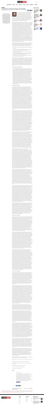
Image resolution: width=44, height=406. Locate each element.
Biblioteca (2, 7)
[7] (12, 365)
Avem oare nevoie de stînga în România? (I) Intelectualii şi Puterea (17, 388)
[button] (37, 2)
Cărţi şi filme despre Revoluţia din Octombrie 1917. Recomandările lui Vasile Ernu (36, 398)
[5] (12, 361)
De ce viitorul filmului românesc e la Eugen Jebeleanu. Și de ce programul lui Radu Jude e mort (36, 10)
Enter (4, 7)
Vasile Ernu (34, 399)
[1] (12, 338)
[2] (12, 348)
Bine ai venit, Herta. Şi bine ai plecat (28, 388)
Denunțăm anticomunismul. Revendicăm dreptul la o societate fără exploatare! (36, 24)
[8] (31, 252)
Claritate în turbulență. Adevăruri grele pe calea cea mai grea (36, 28)
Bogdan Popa (36, 12)
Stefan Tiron (34, 403)
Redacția (36, 26)
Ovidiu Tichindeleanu (3, 10)
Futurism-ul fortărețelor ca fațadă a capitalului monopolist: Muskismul (37, 20)
